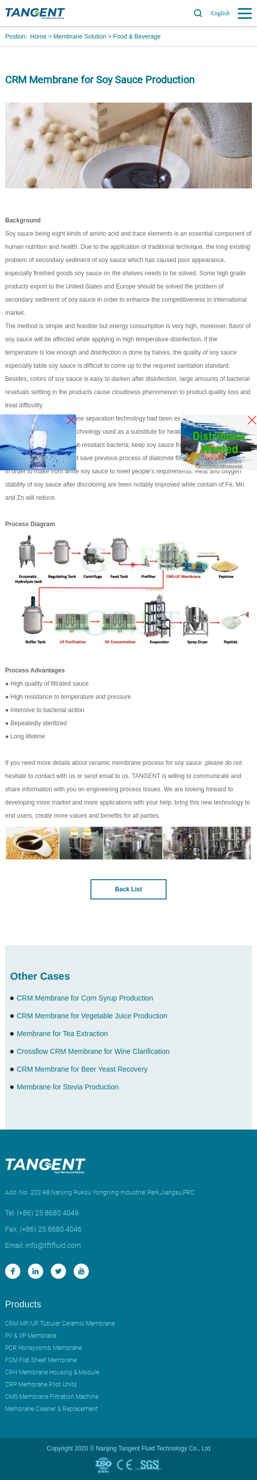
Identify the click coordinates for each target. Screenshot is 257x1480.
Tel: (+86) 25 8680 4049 (42, 1213)
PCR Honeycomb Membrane (43, 1348)
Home (38, 36)
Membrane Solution (79, 36)
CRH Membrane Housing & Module (52, 1372)
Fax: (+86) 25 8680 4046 (43, 1229)
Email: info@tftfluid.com (43, 1245)
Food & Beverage (136, 36)
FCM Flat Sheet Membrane (41, 1360)
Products (23, 1304)
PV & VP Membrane (30, 1335)
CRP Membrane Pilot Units (41, 1384)
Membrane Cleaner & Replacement (51, 1408)
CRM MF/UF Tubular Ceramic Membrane (60, 1323)
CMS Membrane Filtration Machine (52, 1396)
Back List (128, 889)
